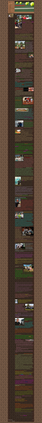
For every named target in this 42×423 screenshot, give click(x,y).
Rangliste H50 (16, 146)
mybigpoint (24, 151)
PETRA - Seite (25, 415)
